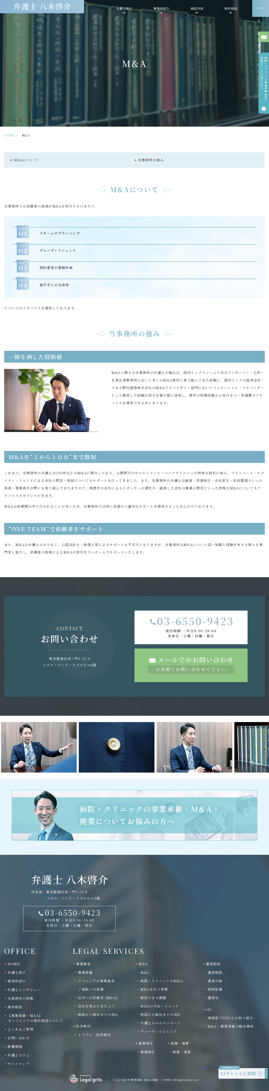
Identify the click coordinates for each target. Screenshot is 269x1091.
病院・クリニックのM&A (161, 980)
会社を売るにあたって (96, 1006)
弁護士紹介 (17, 972)
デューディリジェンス (158, 1031)
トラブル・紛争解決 (94, 1034)
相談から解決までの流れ (98, 1014)
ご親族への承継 (91, 989)
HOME (9, 135)
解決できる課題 (153, 997)
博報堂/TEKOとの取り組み (230, 1017)
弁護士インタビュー (24, 989)
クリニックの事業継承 (96, 980)
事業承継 (85, 972)
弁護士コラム (19, 1055)
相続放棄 (215, 989)
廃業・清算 (182, 1052)
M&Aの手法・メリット (159, 1006)
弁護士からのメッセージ (160, 1023)
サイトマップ (18, 1063)
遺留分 (213, 997)
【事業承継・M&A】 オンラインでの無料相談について (33, 1018)
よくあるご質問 (20, 1029)
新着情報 (15, 1046)
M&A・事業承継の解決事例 (231, 1026)
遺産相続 (215, 972)
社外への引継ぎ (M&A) (98, 997)
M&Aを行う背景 (154, 989)
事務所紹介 (17, 981)
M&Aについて (26, 160)
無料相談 (15, 1007)
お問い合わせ (19, 1037)
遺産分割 (215, 980)
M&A (145, 972)
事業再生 (147, 1052)
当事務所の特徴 (20, 998)
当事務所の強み (151, 160)
